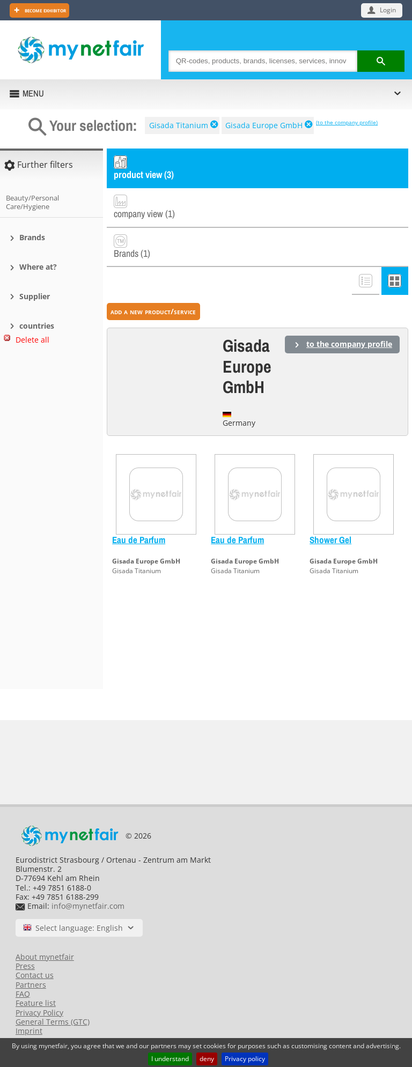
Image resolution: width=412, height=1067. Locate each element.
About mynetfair (45, 957)
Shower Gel (330, 505)
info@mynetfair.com (88, 906)
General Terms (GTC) (53, 1022)
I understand (170, 1058)
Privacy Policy (39, 1012)
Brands (32, 237)
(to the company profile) (347, 122)
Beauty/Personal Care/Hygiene (32, 202)
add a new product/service (153, 276)
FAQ (23, 994)
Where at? (38, 267)
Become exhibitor (44, 9)
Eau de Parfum (138, 505)
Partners (31, 985)
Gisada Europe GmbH (264, 125)
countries (36, 326)
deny (207, 1058)
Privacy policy (245, 1058)
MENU (33, 93)
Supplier (34, 296)
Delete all (32, 340)
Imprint (29, 1031)
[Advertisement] (48, 521)
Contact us (35, 975)
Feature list (36, 1003)
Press (25, 966)
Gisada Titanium (178, 125)
